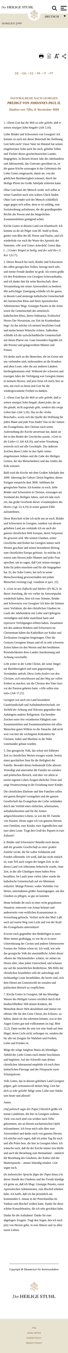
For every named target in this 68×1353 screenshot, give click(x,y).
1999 (19, 23)
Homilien (9, 23)
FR (38, 73)
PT (51, 73)
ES (31, 73)
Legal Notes (34, 1333)
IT (45, 73)
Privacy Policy (34, 1343)
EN (24, 73)
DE (17, 73)
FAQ (34, 1328)
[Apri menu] (63, 8)
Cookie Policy (34, 1338)
